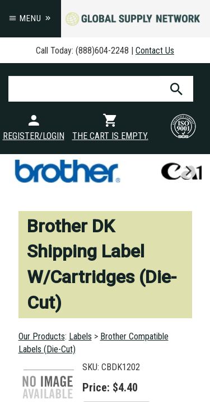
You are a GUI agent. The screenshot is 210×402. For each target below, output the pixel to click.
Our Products (41, 336)
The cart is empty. (110, 136)
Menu (30, 18)
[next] (187, 170)
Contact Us (155, 50)
